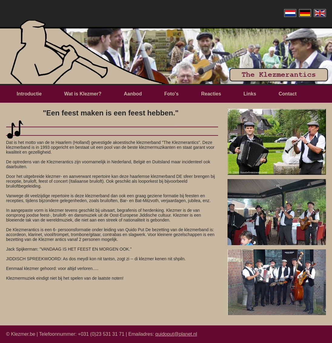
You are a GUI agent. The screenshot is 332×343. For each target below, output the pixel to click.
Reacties (211, 93)
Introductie (29, 93)
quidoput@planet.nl (176, 334)
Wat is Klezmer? (82, 93)
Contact (288, 93)
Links (250, 93)
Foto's (172, 93)
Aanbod (133, 93)
